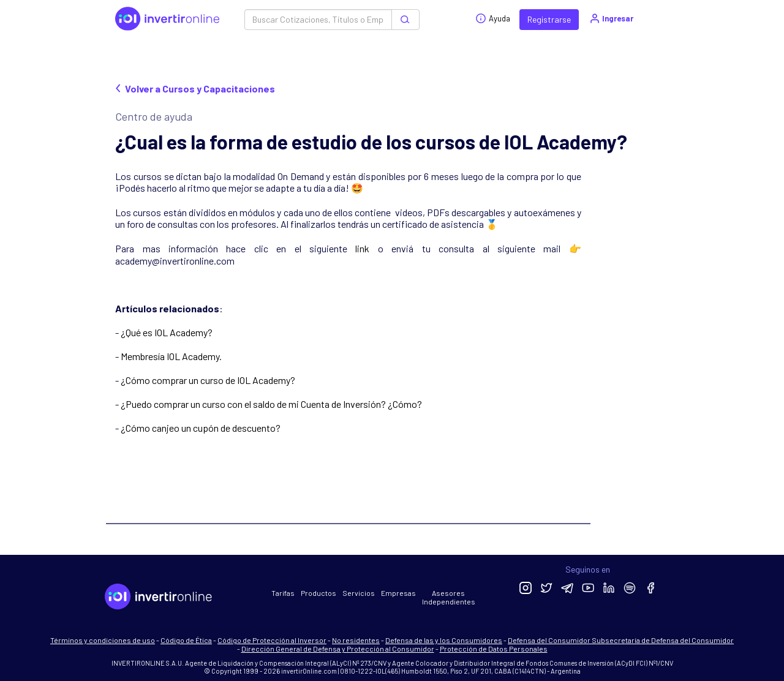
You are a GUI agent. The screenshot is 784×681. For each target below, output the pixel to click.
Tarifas (283, 593)
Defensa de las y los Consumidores (443, 640)
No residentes (356, 640)
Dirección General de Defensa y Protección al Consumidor (337, 648)
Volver (195, 88)
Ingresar (611, 18)
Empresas (398, 593)
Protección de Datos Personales (494, 648)
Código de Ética (186, 640)
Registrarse (549, 19)
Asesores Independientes (448, 597)
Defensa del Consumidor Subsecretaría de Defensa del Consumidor (621, 640)
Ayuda (492, 18)
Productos (318, 593)
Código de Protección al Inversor (271, 640)
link (362, 248)
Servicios (358, 593)
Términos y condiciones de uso (102, 640)
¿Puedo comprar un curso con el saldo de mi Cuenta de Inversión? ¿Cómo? (271, 404)
